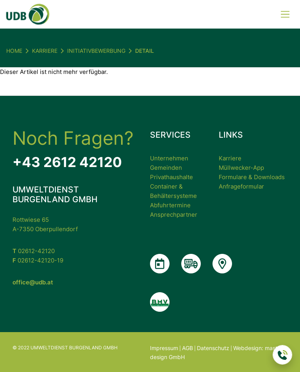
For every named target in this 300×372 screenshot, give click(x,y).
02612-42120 (33, 251)
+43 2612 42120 (67, 162)
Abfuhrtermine (170, 205)
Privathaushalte (171, 177)
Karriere (230, 158)
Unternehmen (169, 158)
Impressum (164, 348)
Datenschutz (213, 348)
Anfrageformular (241, 186)
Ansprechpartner (173, 214)
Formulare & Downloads (252, 177)
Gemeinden (166, 167)
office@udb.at (32, 282)
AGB (187, 348)
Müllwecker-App (241, 167)
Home (14, 50)
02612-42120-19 (37, 260)
